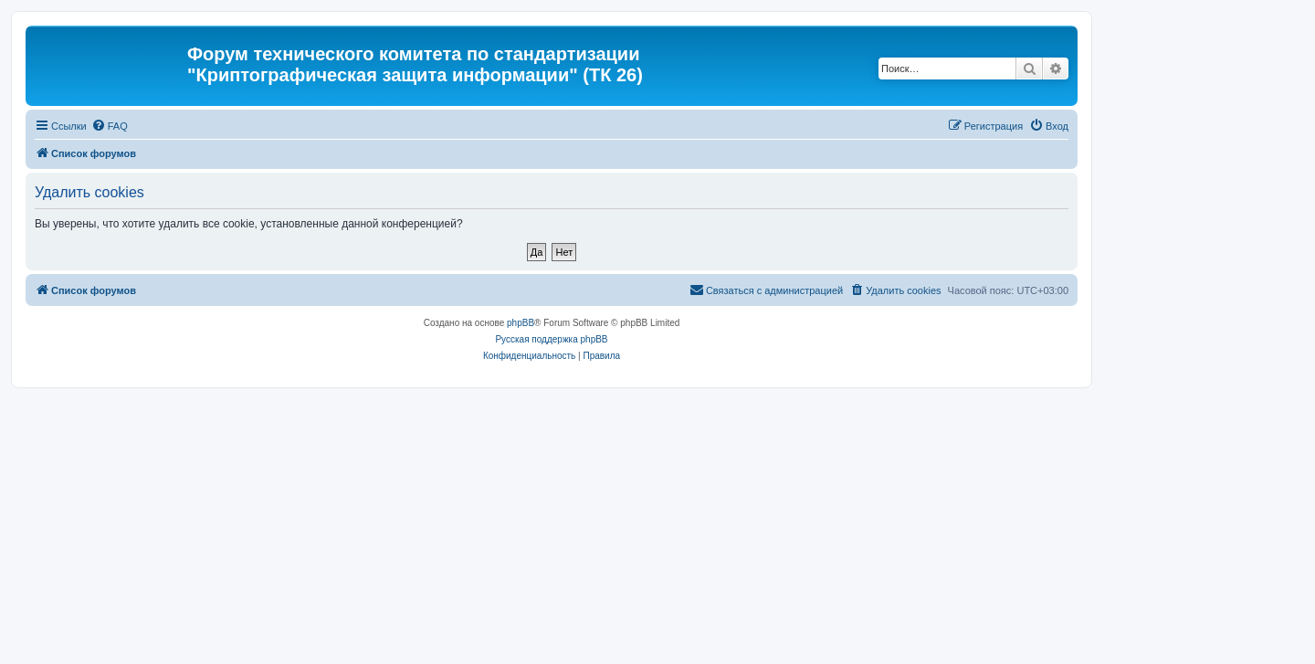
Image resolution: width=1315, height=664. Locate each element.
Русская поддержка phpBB (551, 339)
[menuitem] (109, 126)
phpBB (520, 323)
